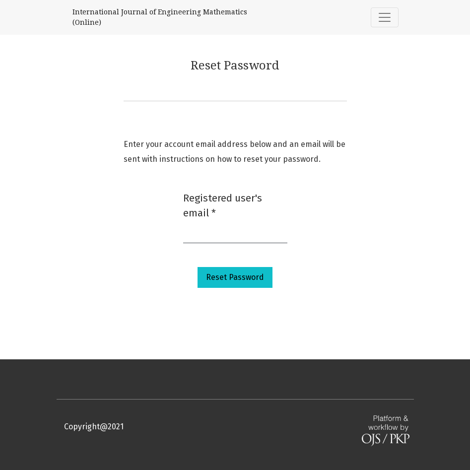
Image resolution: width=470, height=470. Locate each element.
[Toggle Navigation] (385, 17)
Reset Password (235, 277)
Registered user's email (222, 205)
